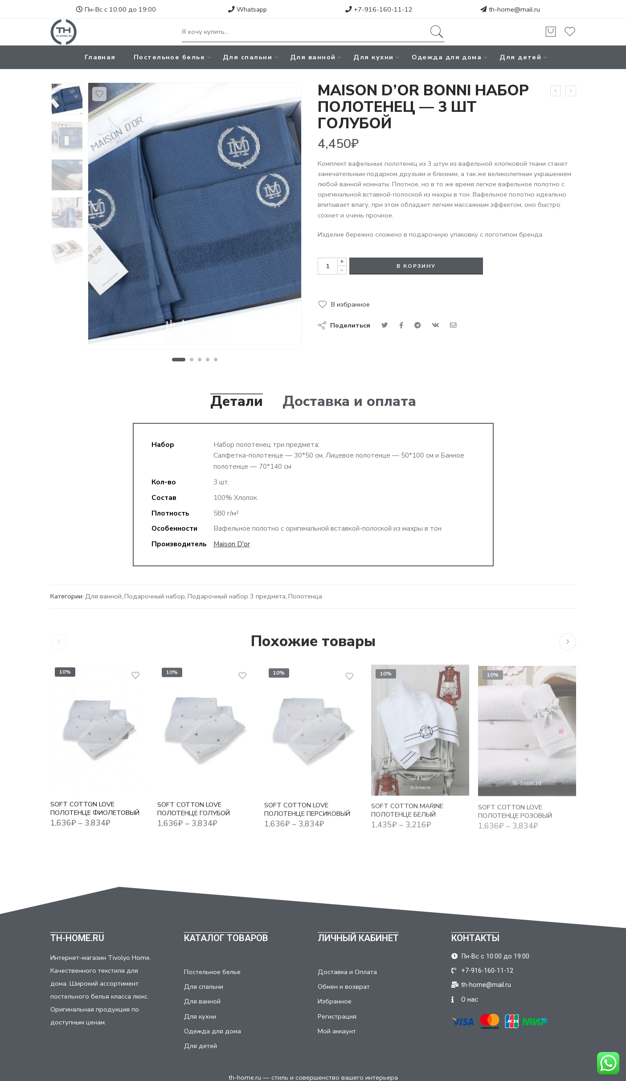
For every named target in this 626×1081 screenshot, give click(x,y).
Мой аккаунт (337, 1031)
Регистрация (337, 1016)
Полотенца (305, 596)
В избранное (350, 304)
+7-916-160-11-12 (379, 9)
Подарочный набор (154, 596)
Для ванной (313, 57)
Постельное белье (169, 57)
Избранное (335, 1001)
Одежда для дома (447, 57)
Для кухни (373, 57)
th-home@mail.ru (514, 9)
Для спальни (247, 57)
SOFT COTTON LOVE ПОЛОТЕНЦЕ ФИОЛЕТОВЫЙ (94, 815)
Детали (236, 401)
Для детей (520, 57)
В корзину (416, 266)
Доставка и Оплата (347, 971)
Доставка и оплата (349, 401)
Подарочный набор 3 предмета (237, 596)
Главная (100, 57)
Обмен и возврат (344, 986)
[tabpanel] (195, 218)
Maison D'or (231, 544)
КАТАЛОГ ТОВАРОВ (226, 938)
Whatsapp (247, 9)
